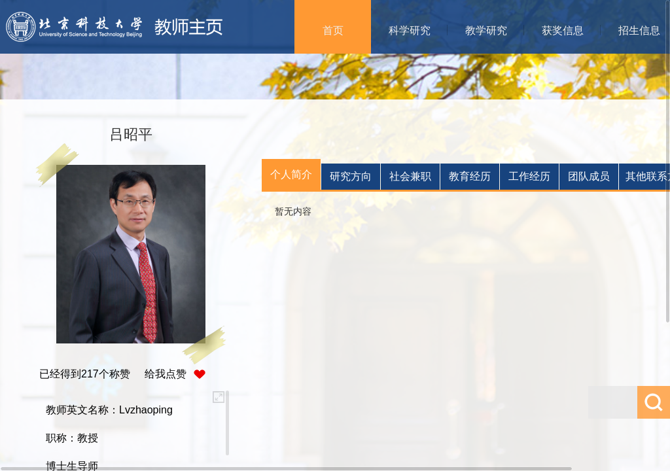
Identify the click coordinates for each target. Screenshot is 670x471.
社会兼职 (410, 176)
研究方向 (351, 176)
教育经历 (470, 176)
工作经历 (529, 176)
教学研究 (486, 30)
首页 (333, 30)
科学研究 (410, 30)
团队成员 (589, 176)
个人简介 (291, 174)
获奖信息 (563, 30)
